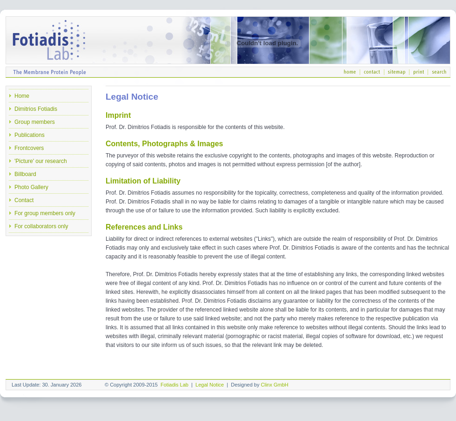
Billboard (25, 174)
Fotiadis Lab (174, 384)
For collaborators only (41, 226)
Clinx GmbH (274, 384)
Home (21, 96)
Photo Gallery (31, 187)
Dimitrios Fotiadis (35, 109)
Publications (29, 135)
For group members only (44, 213)
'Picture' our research (40, 161)
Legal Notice (209, 384)
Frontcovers (29, 148)
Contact (24, 200)
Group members (34, 122)
